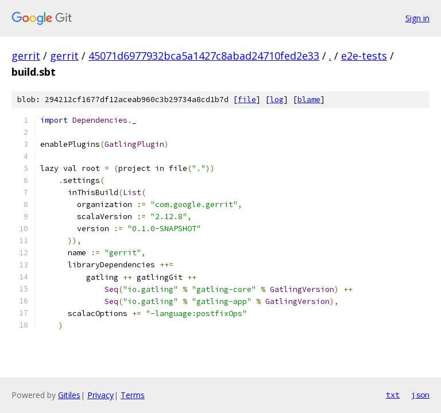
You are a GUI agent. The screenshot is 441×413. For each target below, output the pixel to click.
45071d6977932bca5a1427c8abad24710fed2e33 (203, 56)
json (420, 394)
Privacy (100, 394)
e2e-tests (364, 56)
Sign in (417, 18)
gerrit (25, 56)
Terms (133, 394)
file (247, 99)
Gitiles (69, 394)
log (277, 99)
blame (308, 99)
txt (393, 394)
